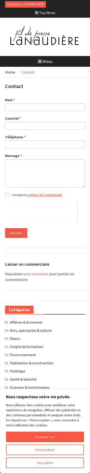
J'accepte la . (34, 195)
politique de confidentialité (44, 195)
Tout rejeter (45, 463)
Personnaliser (45, 450)
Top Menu (45, 12)
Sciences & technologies (30, 387)
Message (13, 155)
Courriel (13, 118)
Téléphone (15, 137)
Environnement (23, 354)
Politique (17, 371)
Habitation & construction (32, 362)
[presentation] (41, 211)
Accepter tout (45, 437)
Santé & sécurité (23, 379)
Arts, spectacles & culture (31, 330)
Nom (10, 100)
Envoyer (16, 233)
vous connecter (36, 273)
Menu (45, 61)
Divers (15, 338)
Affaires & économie (26, 322)
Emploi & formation (26, 346)
